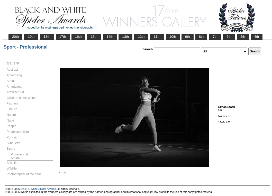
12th (141, 37)
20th (15, 37)
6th (229, 37)
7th (215, 37)
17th (63, 37)
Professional (19, 154)
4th (256, 37)
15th (94, 37)
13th (125, 37)
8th (201, 37)
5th (243, 37)
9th (187, 37)
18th (47, 37)
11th (157, 37)
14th (110, 37)
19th (31, 37)
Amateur (16, 158)
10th (173, 37)
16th (78, 37)
